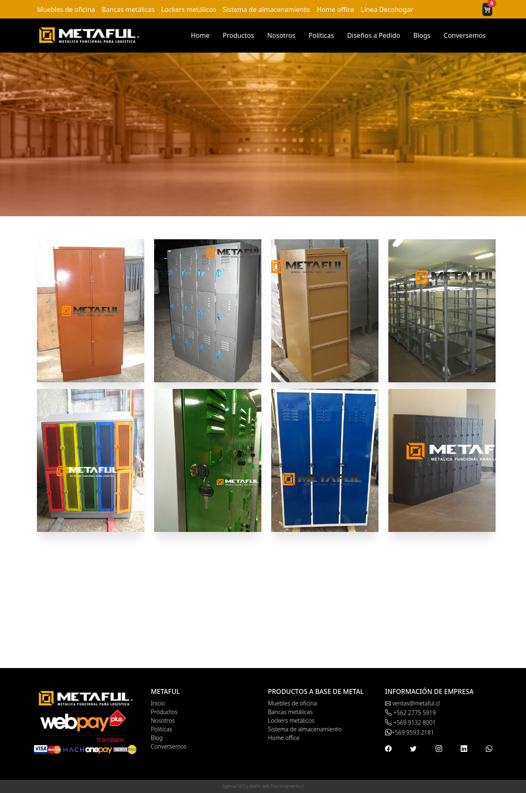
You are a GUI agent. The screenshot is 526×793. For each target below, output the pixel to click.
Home (200, 35)
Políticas (321, 35)
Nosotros (281, 35)
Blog (157, 738)
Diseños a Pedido (373, 35)
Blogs (422, 35)
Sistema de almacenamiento (266, 9)
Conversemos (465, 35)
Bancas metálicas (128, 9)
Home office (335, 9)
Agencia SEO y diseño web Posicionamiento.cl (263, 786)
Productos (238, 35)
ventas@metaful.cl (412, 703)
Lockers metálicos (188, 9)
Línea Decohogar (387, 9)
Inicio (158, 703)
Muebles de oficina (66, 9)
